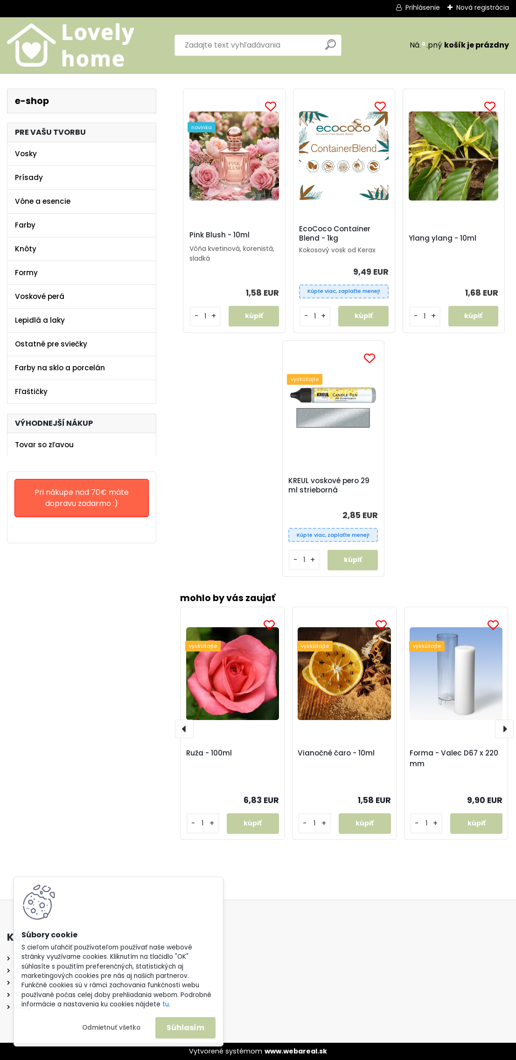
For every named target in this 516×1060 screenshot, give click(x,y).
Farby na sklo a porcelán (60, 368)
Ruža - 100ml (209, 753)
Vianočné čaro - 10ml (336, 753)
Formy (26, 272)
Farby (25, 225)
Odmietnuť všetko (111, 1027)
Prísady (29, 177)
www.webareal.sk (296, 1051)
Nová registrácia (482, 7)
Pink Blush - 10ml (219, 235)
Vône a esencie (42, 201)
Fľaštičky (31, 391)
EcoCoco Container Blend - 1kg (334, 233)
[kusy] (202, 823)
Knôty (25, 249)
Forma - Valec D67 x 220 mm (454, 758)
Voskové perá (39, 296)
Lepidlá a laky (40, 320)
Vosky (26, 154)
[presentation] (184, 729)
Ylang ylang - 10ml (442, 238)
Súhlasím (185, 1027)
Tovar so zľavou (44, 445)
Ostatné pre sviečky (51, 344)
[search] (330, 48)
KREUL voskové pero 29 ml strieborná (329, 485)
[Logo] (71, 45)
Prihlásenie (422, 7)
